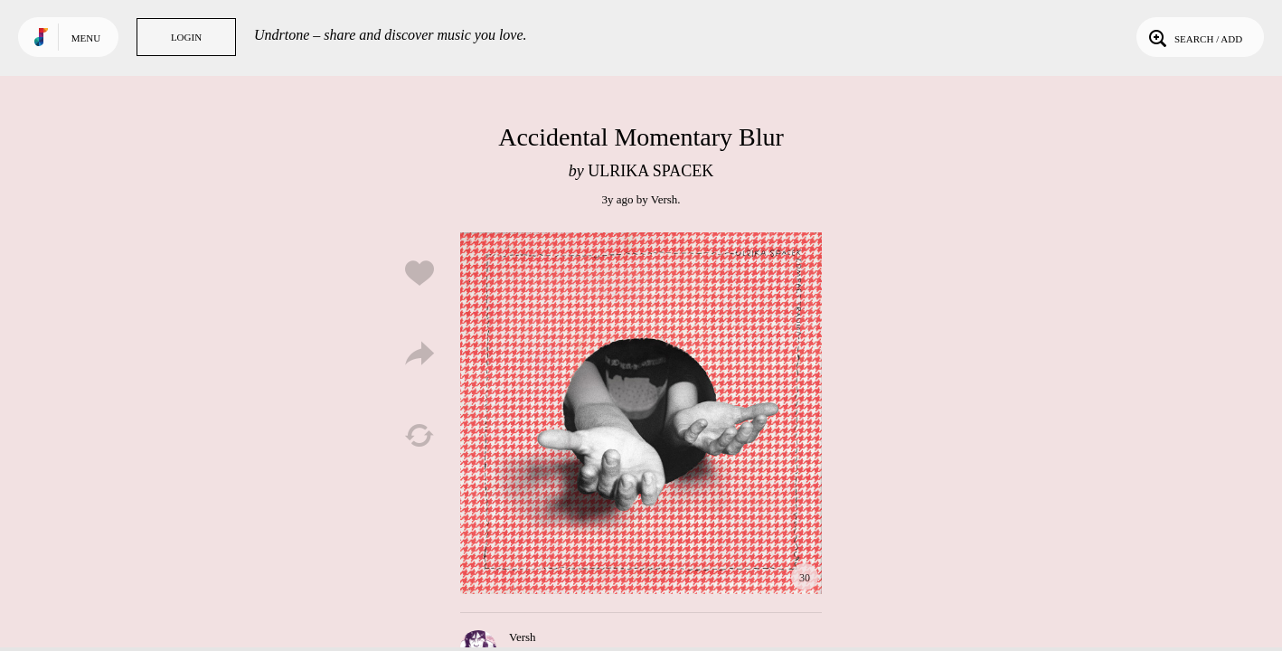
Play (641, 413)
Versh (664, 199)
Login (186, 37)
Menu (85, 38)
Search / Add (1193, 37)
